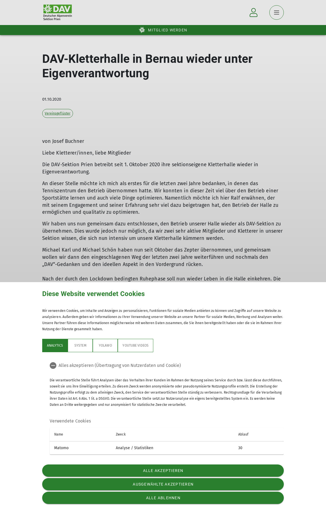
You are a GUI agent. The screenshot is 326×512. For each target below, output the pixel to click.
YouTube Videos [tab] (135, 345)
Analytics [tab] (55, 345)
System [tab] (80, 345)
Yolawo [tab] (105, 345)
